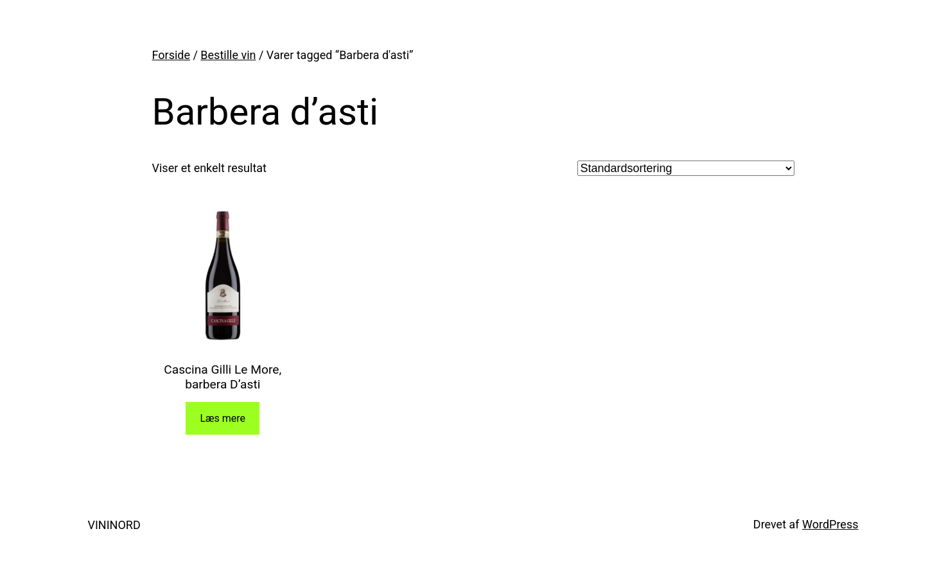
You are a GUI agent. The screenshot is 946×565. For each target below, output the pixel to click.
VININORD (114, 525)
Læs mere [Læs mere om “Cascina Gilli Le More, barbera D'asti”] (222, 418)
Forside (171, 55)
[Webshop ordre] (685, 168)
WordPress (830, 524)
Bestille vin (228, 55)
